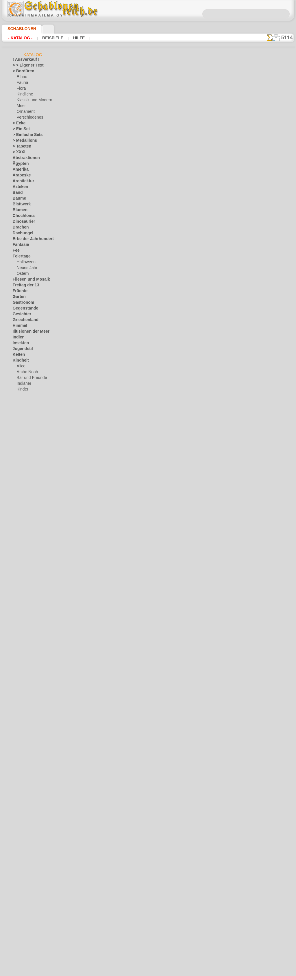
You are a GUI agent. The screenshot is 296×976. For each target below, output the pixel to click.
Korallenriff (22, 453)
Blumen (19, 210)
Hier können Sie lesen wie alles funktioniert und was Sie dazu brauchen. (265, 258)
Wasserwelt (22, 568)
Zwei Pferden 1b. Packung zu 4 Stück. (145, 163)
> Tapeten (20, 146)
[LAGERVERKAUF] (28, 597)
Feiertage (20, 256)
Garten (18, 296)
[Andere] (24, 603)
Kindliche (24, 94)
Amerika (19, 169)
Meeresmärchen (29, 406)
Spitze (18, 534)
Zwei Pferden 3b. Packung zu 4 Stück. (145, 298)
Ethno (21, 77)
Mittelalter (21, 470)
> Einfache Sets (24, 134)
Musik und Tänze (26, 476)
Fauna (22, 82)
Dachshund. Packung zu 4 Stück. (140, 701)
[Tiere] (22, 644)
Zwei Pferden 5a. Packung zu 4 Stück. (145, 432)
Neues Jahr (25, 267)
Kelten (18, 354)
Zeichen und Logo (26, 591)
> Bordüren (21, 71)
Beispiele (47, 38)
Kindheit (19, 360)
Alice (20, 366)
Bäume (18, 198)
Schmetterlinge (24, 516)
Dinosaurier (22, 221)
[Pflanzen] (25, 632)
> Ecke (17, 123)
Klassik (18, 447)
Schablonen (19, 28)
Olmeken (19, 482)
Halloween (25, 262)
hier (132, 74)
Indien (18, 337)
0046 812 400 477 (160, 861)
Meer (21, 105)
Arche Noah (26, 372)
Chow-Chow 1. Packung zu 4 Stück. (143, 611)
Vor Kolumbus (24, 563)
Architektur (22, 181)
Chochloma (22, 215)
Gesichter (20, 314)
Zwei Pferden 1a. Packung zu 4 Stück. (145, 118)
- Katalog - (18, 38)
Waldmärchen (28, 441)
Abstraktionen (24, 158)
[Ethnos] (24, 620)
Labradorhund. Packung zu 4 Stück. (143, 656)
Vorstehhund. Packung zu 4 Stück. (142, 567)
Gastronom (22, 302)
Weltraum (20, 574)
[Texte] (22, 638)
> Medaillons (23, 140)
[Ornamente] (27, 626)
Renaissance (23, 505)
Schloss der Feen (30, 429)
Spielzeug (24, 435)
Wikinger (20, 580)
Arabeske (20, 175)
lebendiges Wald (29, 395)
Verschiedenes (28, 117)
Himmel (19, 325)
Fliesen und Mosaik (28, 279)
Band (17, 192)
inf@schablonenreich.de (148, 896)
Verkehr (19, 557)
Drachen (19, 227)
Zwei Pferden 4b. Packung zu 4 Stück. (145, 477)
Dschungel (21, 233)
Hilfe (70, 38)
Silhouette (21, 522)
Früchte (19, 291)
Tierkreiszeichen (25, 551)
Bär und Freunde (30, 377)
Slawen (18, 528)
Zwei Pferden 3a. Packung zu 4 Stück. (145, 342)
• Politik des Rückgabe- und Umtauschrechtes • (148, 926)
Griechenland (23, 320)
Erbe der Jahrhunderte (30, 239)
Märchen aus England (34, 401)
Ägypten (19, 163)
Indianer (23, 383)
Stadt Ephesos (24, 539)
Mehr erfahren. (195, 971)
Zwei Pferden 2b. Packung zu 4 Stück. (145, 208)
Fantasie (20, 244)
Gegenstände (23, 308)
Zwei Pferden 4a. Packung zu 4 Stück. (145, 522)
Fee (15, 250)
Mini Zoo (24, 412)
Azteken (19, 186)
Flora (21, 88)
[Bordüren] (26, 609)
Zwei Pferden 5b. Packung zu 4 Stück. (145, 387)
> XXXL (18, 152)
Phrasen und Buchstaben (33, 499)
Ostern (22, 273)
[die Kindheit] (27, 615)
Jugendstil (21, 348)
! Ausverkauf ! (24, 59)
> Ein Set (19, 129)
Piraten (22, 424)
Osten (17, 493)
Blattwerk (20, 204)
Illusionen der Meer (28, 331)
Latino (18, 458)
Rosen (18, 510)
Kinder (22, 389)
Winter (18, 586)
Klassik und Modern (33, 100)
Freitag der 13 (23, 285)
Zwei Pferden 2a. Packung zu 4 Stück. (145, 253)
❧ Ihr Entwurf (24, 649)
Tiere (16, 545)
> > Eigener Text (24, 65)
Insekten (19, 343)
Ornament (25, 111)
